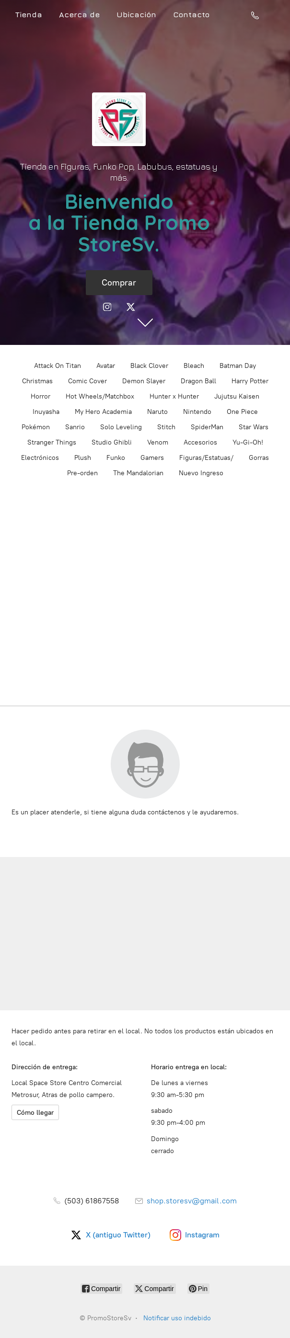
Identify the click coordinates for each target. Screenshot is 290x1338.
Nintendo (197, 412)
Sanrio (75, 427)
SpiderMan (207, 427)
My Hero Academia (103, 412)
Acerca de (79, 14)
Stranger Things (51, 442)
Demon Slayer (143, 381)
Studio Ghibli (112, 442)
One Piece (242, 412)
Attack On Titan (57, 366)
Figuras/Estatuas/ (206, 458)
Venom (157, 442)
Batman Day (238, 366)
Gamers (152, 458)
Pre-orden (82, 473)
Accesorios (200, 442)
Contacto (191, 14)
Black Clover (149, 366)
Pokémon (36, 427)
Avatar (105, 366)
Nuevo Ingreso (201, 473)
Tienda (28, 14)
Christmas (37, 381)
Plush (82, 458)
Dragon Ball (198, 381)
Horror (40, 396)
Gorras (259, 458)
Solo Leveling (121, 427)
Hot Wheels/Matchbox (100, 396)
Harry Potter (250, 381)
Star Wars (253, 427)
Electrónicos (40, 458)
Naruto (157, 412)
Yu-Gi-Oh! (247, 442)
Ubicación (136, 14)
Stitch (166, 427)
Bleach (194, 366)
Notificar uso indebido (177, 1318)
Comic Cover (87, 381)
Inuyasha (46, 412)
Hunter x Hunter (174, 396)
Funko (115, 458)
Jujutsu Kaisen (236, 396)
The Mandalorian (138, 473)
